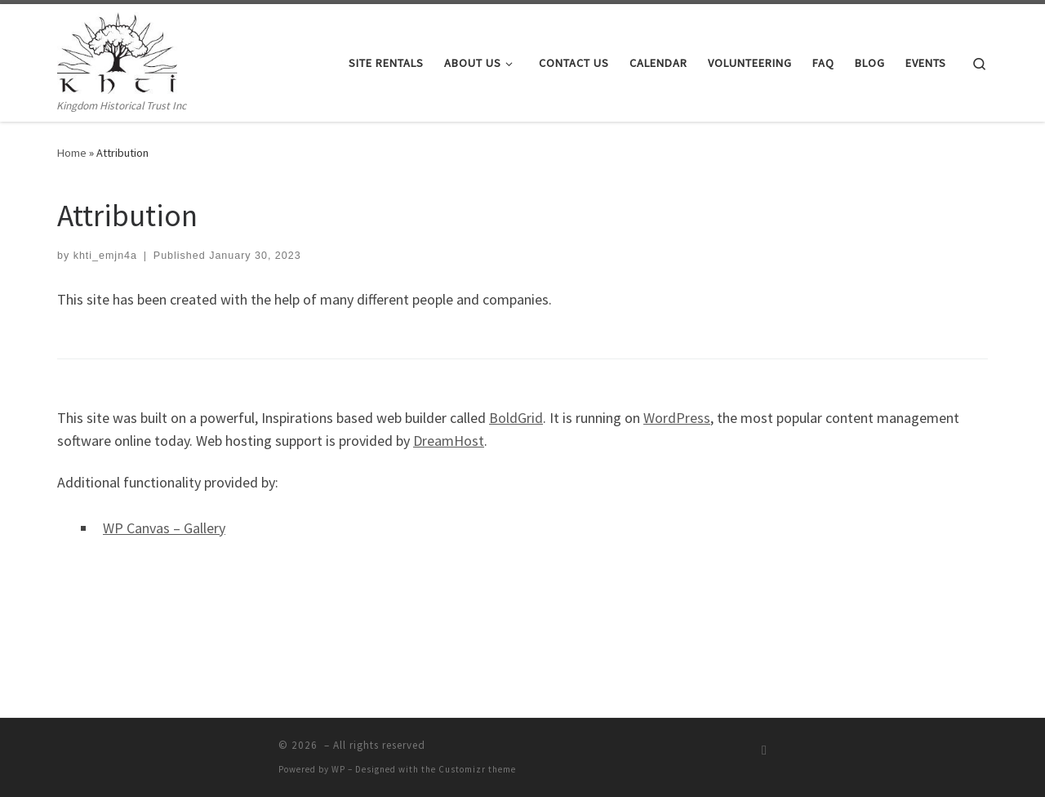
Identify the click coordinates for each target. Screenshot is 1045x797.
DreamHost (448, 440)
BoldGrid (516, 417)
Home (72, 152)
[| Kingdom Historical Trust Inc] (117, 50)
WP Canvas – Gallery (164, 528)
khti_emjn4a (105, 255)
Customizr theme (477, 769)
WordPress (676, 417)
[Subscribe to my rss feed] (764, 750)
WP (338, 769)
